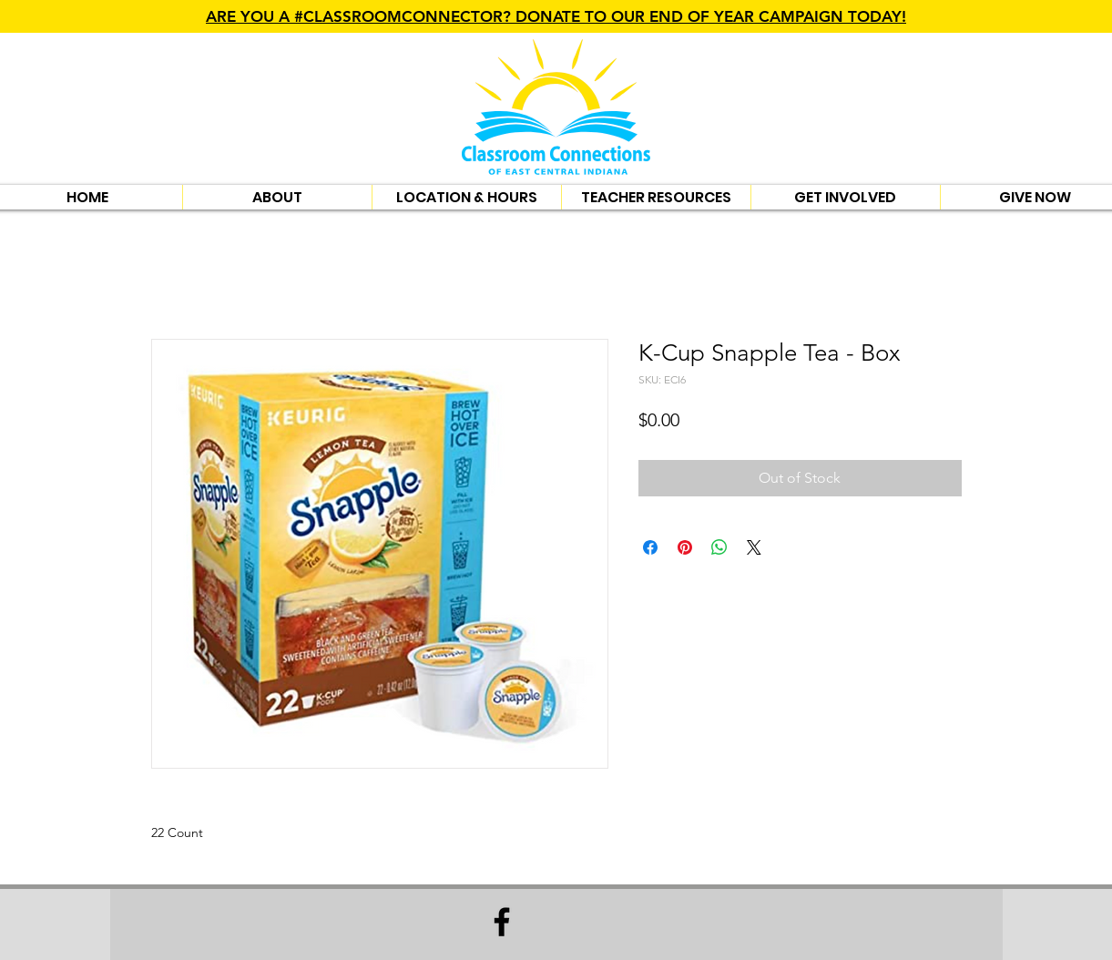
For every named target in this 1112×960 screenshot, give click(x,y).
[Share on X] (754, 547)
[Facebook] (502, 922)
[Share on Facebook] (650, 547)
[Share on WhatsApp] (719, 547)
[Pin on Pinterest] (685, 547)
